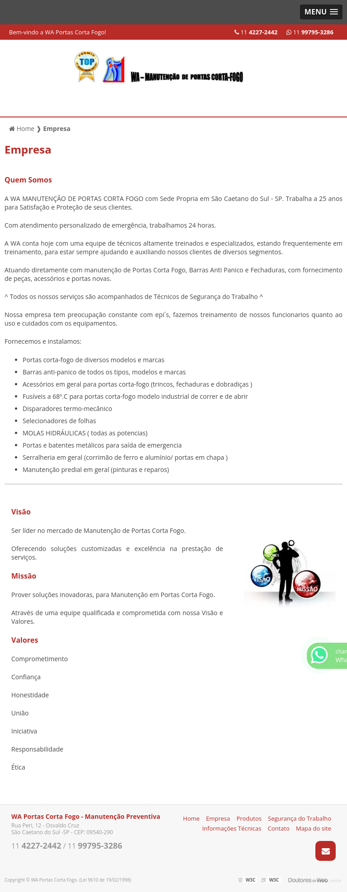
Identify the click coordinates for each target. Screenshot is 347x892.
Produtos (249, 818)
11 (309, 32)
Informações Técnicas (231, 828)
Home (191, 818)
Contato (279, 828)
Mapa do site (313, 828)
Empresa (218, 818)
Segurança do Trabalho (299, 818)
